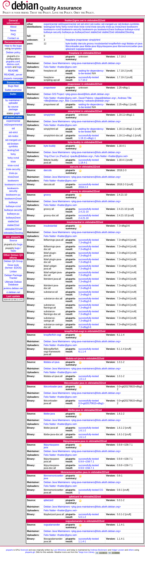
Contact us (13, 38)
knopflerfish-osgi (117, 43)
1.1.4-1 (82, 541)
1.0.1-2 (82, 379)
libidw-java (90, 46)
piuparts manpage (13, 78)
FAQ (13, 34)
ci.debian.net (13, 292)
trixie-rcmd (13, 165)
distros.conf (13, 64)
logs (19, 67)
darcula (82, 43)
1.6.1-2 (82, 430)
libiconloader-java (75, 46)
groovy (90, 43)
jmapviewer (82, 40)
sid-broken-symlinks (13, 145)
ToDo (13, 251)
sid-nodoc (13, 136)
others (131, 550)
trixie (13, 161)
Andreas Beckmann (98, 550)
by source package (13, 108)
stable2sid (13, 221)
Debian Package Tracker (13, 276)
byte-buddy (71, 43)
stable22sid (13, 225)
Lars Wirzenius (59, 550)
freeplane (71, 40)
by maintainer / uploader (13, 101)
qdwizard (70, 49)
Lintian (13, 271)
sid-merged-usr (13, 140)
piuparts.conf (13, 61)
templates (16, 48)
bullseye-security (13, 210)
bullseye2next (13, 217)
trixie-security (13, 169)
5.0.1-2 (82, 517)
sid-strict (13, 132)
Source (13, 240)
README (13, 70)
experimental (13, 121)
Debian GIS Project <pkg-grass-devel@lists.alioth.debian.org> (77, 94)
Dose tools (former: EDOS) (13, 266)
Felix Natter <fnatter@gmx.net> (60, 67)
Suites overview (13, 90)
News (13, 30)
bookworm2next (13, 198)
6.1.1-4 (82, 351)
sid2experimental (13, 124)
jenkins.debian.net (13, 288)
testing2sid (13, 150)
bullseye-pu (13, 214)
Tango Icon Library (86, 552)
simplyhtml (94, 40)
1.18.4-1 (82, 162)
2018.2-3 (83, 187)
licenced (24, 550)
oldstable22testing (13, 233)
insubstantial (101, 43)
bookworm (13, 180)
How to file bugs (13, 46)
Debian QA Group (13, 261)
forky (13, 154)
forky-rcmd (13, 158)
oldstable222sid (13, 96)
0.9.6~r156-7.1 (86, 461)
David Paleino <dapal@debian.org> (98, 98)
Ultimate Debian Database (13, 283)
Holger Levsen (118, 550)
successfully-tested (88, 77)
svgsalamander (84, 49)
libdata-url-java (134, 43)
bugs (19, 244)
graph (17, 113)
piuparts (9, 550)
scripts (8, 67)
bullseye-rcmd (13, 206)
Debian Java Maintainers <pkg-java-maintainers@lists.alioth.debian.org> (82, 63)
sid (13, 128)
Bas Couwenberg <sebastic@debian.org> (87, 100)
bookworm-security (13, 189)
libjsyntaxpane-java (107, 46)
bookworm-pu (13, 194)
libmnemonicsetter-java (130, 46)
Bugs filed (13, 86)
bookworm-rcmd (13, 184)
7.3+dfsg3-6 (84, 242)
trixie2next (13, 177)
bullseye (13, 202)
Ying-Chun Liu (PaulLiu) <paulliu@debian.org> (68, 156)
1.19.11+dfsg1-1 (87, 138)
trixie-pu (13, 173)
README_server (13, 74)
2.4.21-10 (83, 211)
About (13, 26)
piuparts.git (30, 552)
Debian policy (13, 52)
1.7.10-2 (82, 80)
